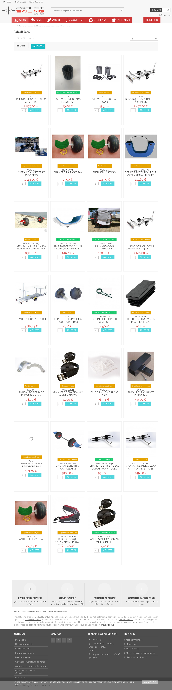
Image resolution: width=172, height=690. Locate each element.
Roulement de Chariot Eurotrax (68, 100)
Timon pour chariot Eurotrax (141, 394)
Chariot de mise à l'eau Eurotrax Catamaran (31, 247)
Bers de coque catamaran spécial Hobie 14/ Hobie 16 (67, 542)
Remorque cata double (31, 319)
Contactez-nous (23, 648)
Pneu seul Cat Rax (104, 172)
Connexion (165, 15)
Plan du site (20, 677)
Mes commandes (134, 640)
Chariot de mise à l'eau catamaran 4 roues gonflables (104, 468)
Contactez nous (106, 625)
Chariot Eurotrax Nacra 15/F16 (68, 467)
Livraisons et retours (24, 653)
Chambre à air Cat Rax (67, 172)
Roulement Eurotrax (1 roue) (104, 100)
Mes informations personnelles (140, 653)
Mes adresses (132, 648)
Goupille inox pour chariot (104, 320)
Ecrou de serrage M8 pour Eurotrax (68, 320)
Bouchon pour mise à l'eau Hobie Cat (141, 320)
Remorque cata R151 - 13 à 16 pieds (31, 100)
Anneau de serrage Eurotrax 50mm (31, 394)
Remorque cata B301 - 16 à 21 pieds (140, 100)
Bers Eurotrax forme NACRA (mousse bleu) (67, 247)
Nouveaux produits (24, 644)
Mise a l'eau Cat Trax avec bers (31, 174)
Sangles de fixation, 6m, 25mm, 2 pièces (67, 394)
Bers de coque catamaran (104, 247)
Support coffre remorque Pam (31, 465)
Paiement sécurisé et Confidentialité (25, 671)
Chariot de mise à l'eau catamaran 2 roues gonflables (141, 468)
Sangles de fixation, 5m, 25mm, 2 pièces (104, 540)
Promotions (20, 640)
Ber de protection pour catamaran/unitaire (141, 174)
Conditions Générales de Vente (30, 662)
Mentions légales (23, 657)
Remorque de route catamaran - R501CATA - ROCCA (141, 248)
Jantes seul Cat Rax (31, 539)
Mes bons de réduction (137, 657)
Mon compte (129, 633)
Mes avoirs (131, 644)
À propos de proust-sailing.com (30, 666)
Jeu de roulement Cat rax (104, 394)
